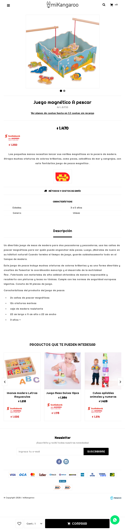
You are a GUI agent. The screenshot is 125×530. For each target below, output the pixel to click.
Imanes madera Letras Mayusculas (22, 394)
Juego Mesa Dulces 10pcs (62, 393)
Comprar (79, 523)
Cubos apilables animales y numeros (103, 394)
